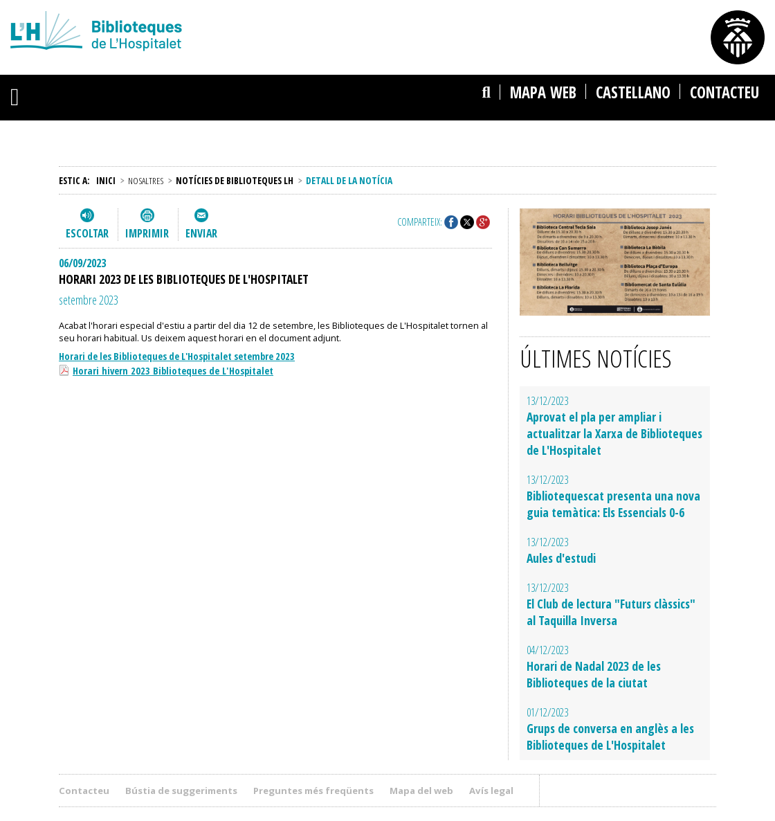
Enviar (201, 233)
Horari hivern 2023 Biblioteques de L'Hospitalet (173, 370)
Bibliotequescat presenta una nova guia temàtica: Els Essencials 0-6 (613, 504)
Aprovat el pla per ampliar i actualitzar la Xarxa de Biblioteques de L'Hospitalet (614, 433)
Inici (106, 180)
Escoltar (87, 233)
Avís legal (491, 790)
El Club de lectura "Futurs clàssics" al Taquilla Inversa (611, 612)
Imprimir (147, 233)
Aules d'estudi (561, 558)
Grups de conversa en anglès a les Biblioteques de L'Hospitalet (610, 736)
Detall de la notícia (349, 180)
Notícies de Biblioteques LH (234, 180)
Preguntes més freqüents (313, 790)
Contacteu (724, 92)
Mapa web (543, 92)
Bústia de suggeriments (181, 790)
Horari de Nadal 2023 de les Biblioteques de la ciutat (594, 674)
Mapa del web (421, 790)
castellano (633, 92)
